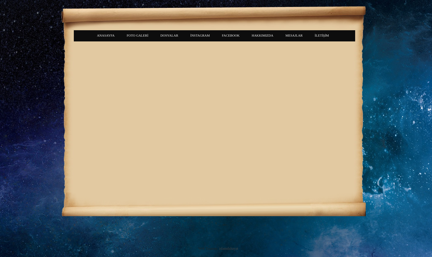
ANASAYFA (106, 35)
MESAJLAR (294, 35)
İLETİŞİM (322, 35)
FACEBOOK (231, 35)
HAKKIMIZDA (262, 35)
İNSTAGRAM (200, 35)
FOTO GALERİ (138, 35)
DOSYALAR (169, 35)
